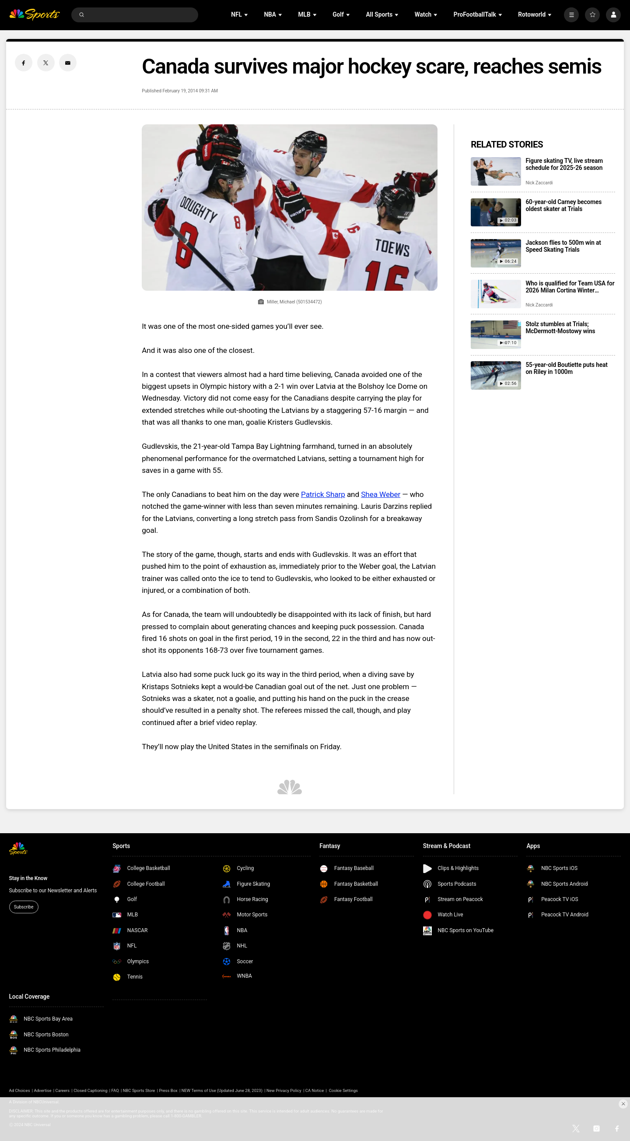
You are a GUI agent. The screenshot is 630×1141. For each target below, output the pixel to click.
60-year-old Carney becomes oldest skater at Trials (563, 205)
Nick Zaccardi (539, 183)
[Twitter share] (46, 62)
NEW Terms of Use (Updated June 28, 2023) (222, 1090)
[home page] (34, 15)
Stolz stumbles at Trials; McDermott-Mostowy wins (560, 327)
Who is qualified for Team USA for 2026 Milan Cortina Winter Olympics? (569, 287)
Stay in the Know (28, 878)
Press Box (168, 1090)
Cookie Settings (343, 1090)
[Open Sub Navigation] (246, 15)
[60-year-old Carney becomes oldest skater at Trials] (496, 212)
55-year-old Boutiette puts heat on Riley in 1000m (566, 368)
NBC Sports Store (139, 1090)
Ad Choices (19, 1090)
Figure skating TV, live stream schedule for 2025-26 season (564, 164)
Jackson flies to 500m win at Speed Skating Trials (563, 246)
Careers (63, 1090)
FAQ (115, 1090)
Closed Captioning (90, 1090)
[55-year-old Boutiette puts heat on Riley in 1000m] (496, 375)
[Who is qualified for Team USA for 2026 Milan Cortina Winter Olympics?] (496, 294)
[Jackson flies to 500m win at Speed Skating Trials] (496, 253)
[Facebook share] (23, 62)
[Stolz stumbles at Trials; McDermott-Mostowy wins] (496, 334)
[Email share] (68, 62)
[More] (571, 14)
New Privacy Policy (283, 1090)
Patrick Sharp (323, 494)
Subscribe (23, 907)
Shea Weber (380, 494)
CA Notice (314, 1090)
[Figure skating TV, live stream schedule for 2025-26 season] (496, 171)
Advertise (43, 1090)
